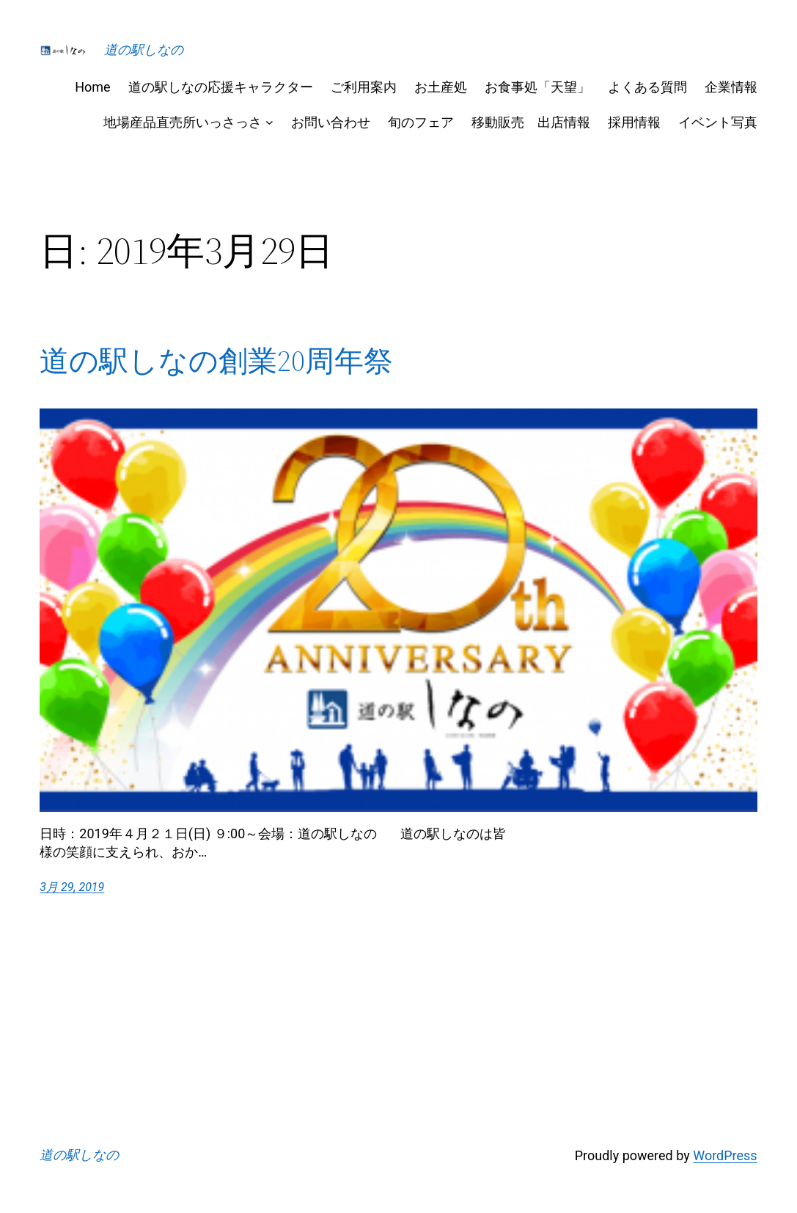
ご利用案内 (364, 87)
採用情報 (634, 122)
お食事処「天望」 (537, 87)
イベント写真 (717, 122)
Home (92, 87)
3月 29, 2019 (72, 887)
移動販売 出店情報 (530, 122)
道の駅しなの (143, 49)
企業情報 (731, 87)
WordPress (725, 1155)
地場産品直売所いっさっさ (182, 122)
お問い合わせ (330, 122)
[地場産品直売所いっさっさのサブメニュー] (269, 122)
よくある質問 (647, 87)
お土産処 (440, 87)
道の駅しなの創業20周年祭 (216, 361)
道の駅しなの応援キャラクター (220, 87)
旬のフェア (421, 122)
